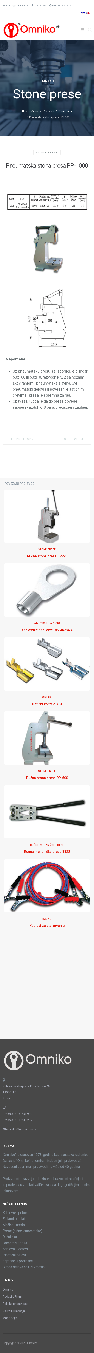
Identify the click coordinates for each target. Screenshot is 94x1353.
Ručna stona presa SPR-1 (47, 556)
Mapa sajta (10, 1318)
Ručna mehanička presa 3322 (47, 852)
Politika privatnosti (15, 1303)
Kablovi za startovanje (47, 926)
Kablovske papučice (47, 623)
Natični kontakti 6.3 (47, 704)
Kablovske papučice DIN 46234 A (47, 630)
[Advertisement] (47, 987)
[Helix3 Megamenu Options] (82, 29)
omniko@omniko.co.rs (17, 5)
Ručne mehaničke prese (47, 844)
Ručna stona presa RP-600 (47, 778)
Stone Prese (47, 152)
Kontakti (47, 697)
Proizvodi (48, 111)
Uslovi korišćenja (14, 1311)
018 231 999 (40, 5)
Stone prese (66, 111)
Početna (34, 111)
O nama (8, 1289)
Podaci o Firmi (12, 1296)
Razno (47, 918)
